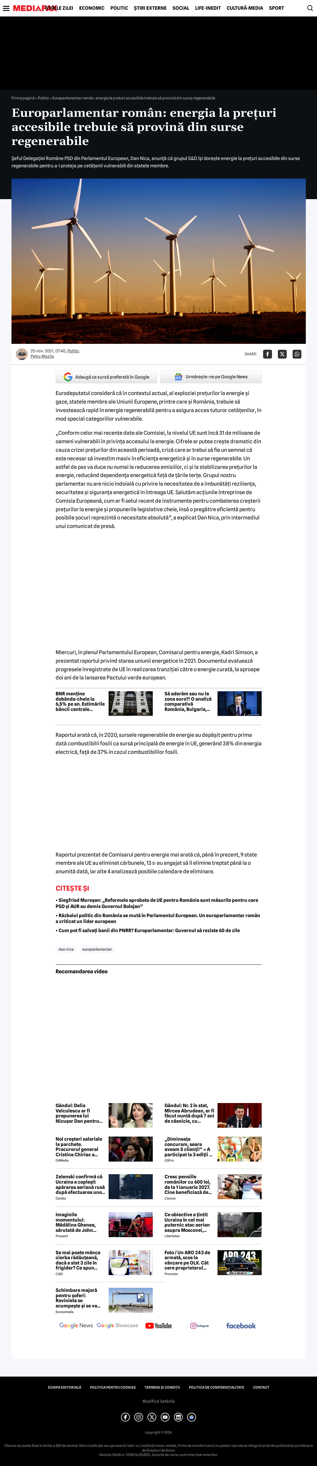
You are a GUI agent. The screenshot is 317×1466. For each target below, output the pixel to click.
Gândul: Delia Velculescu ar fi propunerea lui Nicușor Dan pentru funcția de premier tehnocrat (77, 1113)
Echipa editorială (64, 1387)
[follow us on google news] (76, 1326)
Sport (276, 8)
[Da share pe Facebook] (267, 354)
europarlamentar (97, 949)
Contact (261, 1387)
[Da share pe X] (282, 354)
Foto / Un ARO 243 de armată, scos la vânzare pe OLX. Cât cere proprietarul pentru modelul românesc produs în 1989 (187, 1260)
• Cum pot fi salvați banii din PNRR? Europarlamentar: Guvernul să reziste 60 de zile (148, 930)
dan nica (66, 949)
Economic (91, 8)
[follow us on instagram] (199, 1326)
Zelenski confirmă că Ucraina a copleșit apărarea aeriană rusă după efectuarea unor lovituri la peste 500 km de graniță (80, 1184)
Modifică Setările (158, 1401)
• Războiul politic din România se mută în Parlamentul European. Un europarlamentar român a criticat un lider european (158, 918)
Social (180, 8)
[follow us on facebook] (241, 1326)
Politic (119, 8)
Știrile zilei (59, 8)
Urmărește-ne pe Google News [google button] (211, 376)
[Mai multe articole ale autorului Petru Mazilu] (22, 354)
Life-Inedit (208, 8)
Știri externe (150, 8)
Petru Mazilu (42, 356)
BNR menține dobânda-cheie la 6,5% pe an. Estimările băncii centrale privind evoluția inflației (80, 701)
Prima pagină (23, 98)
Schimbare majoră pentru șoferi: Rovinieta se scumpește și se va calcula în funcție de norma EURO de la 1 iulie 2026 (78, 1298)
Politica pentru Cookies (113, 1387)
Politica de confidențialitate (216, 1387)
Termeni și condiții (162, 1387)
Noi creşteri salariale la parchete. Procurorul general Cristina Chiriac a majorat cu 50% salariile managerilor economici (79, 1147)
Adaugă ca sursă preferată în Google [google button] (106, 377)
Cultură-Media (245, 8)
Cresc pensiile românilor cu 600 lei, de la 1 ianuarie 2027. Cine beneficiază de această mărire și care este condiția (189, 1184)
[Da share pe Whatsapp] (297, 354)
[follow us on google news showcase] (117, 1326)
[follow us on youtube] (158, 1326)
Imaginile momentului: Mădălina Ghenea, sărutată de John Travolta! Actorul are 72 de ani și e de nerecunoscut (79, 1222)
